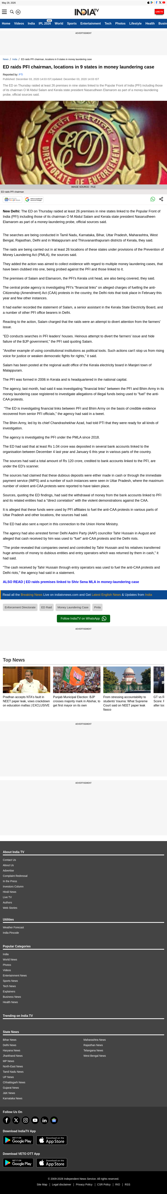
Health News (10, 1002)
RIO (117, 1184)
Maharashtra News (95, 1039)
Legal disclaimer (61, 1184)
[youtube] (35, 1120)
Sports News (10, 980)
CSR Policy (104, 1184)
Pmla (97, 607)
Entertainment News (15, 975)
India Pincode (11, 932)
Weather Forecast (13, 927)
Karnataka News (12, 1098)
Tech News (9, 986)
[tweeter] (16, 1120)
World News (10, 959)
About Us (8, 865)
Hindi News (9, 891)
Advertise (8, 870)
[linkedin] (44, 1120)
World (59, 23)
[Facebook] (6, 1120)
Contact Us (9, 859)
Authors (7, 902)
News (6, 59)
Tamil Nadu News (13, 1071)
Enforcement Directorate (20, 607)
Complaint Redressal (15, 875)
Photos (120, 23)
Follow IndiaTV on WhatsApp (83, 618)
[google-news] (54, 1120)
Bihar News (9, 1039)
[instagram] (25, 1120)
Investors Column (13, 886)
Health (150, 23)
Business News (12, 996)
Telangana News (93, 1050)
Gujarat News (11, 1087)
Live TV (7, 897)
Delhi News (9, 1045)
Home (6, 23)
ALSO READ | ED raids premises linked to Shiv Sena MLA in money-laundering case (71, 582)
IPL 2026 (45, 23)
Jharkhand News (13, 1055)
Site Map (42, 1184)
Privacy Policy (84, 1184)
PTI (21, 74)
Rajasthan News (93, 1045)
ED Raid (46, 607)
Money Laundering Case (72, 607)
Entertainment (90, 23)
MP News (8, 1061)
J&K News (9, 1093)
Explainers (9, 991)
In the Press (10, 881)
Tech (108, 23)
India (31, 23)
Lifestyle (135, 23)
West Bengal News (95, 1055)
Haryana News (11, 1050)
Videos (19, 23)
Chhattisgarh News (14, 1082)
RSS (127, 1184)
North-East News (13, 1066)
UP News (8, 1077)
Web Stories (10, 907)
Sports (72, 23)
